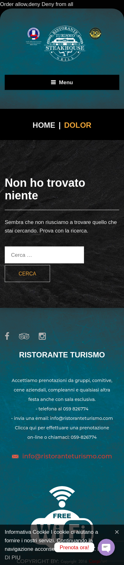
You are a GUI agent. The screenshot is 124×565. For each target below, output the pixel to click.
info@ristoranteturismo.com (67, 456)
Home (44, 125)
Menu (66, 82)
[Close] (117, 532)
